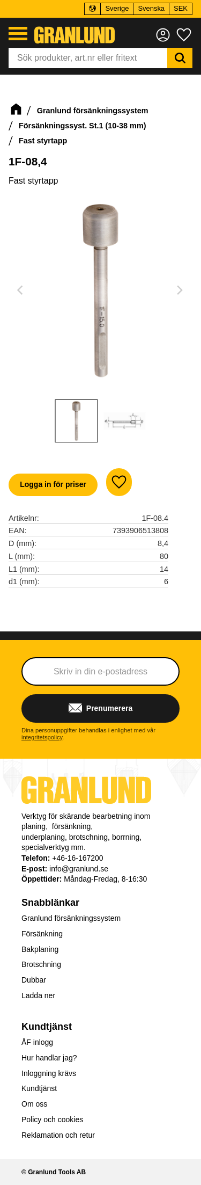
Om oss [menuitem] (34, 1104)
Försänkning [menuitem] (42, 933)
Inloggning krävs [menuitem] (48, 1073)
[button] (18, 33)
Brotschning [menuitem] (41, 964)
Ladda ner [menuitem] (38, 995)
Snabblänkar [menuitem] (50, 902)
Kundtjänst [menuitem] (46, 1026)
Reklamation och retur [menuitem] (58, 1135)
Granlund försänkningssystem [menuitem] (71, 918)
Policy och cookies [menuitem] (52, 1119)
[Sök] (179, 58)
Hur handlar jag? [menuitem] (49, 1057)
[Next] (179, 290)
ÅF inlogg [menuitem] (37, 1042)
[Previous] (21, 290)
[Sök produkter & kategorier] (88, 58)
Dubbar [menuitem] (33, 980)
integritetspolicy (41, 737)
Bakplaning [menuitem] (39, 949)
